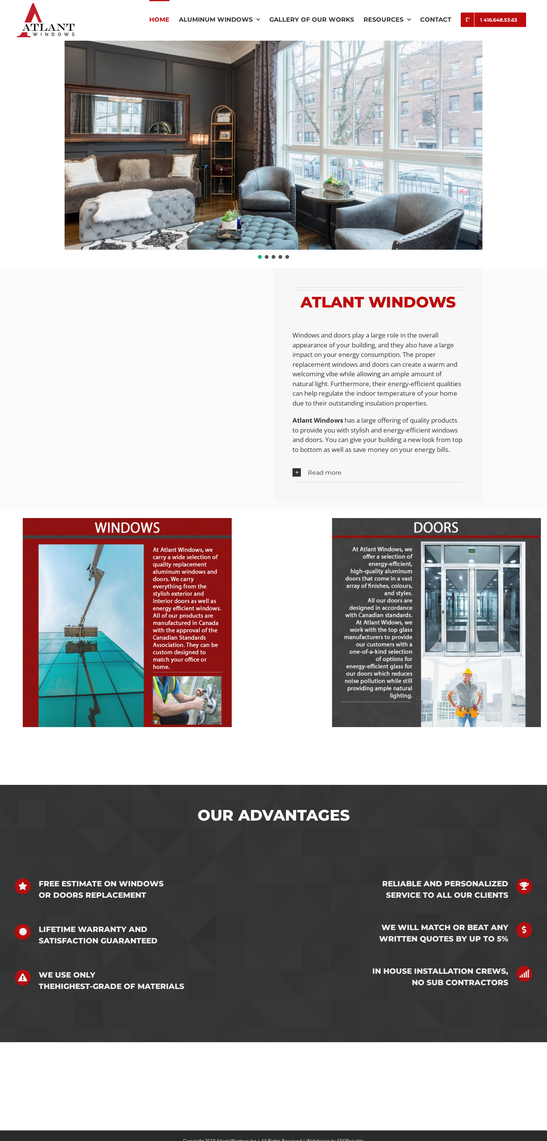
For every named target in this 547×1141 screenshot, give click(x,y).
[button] (260, 257)
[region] (273, 150)
